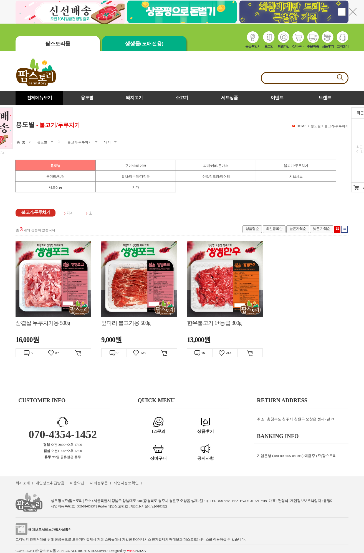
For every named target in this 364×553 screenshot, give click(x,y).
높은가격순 (297, 229)
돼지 (70, 213)
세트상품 (229, 97)
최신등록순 (274, 229)
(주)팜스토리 (72, 501)
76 (199, 353)
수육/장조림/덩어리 (216, 177)
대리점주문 (99, 483)
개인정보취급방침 (50, 483)
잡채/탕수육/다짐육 (136, 177)
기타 (135, 187)
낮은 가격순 (321, 229)
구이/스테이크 (135, 166)
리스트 (344, 229)
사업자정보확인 (126, 483)
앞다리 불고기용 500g (125, 323)
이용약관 (77, 483)
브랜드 (324, 97)
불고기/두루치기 (296, 166)
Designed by (127, 551)
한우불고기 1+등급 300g (214, 323)
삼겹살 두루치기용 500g (43, 323)
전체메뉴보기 (39, 97)
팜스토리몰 (57, 43)
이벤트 (277, 97)
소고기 (182, 97)
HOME (301, 126)
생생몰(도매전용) (144, 43)
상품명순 (252, 229)
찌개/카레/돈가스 (216, 166)
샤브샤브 (296, 177)
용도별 (87, 97)
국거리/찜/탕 (55, 177)
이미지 (337, 229)
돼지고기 (134, 97)
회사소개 (23, 483)
